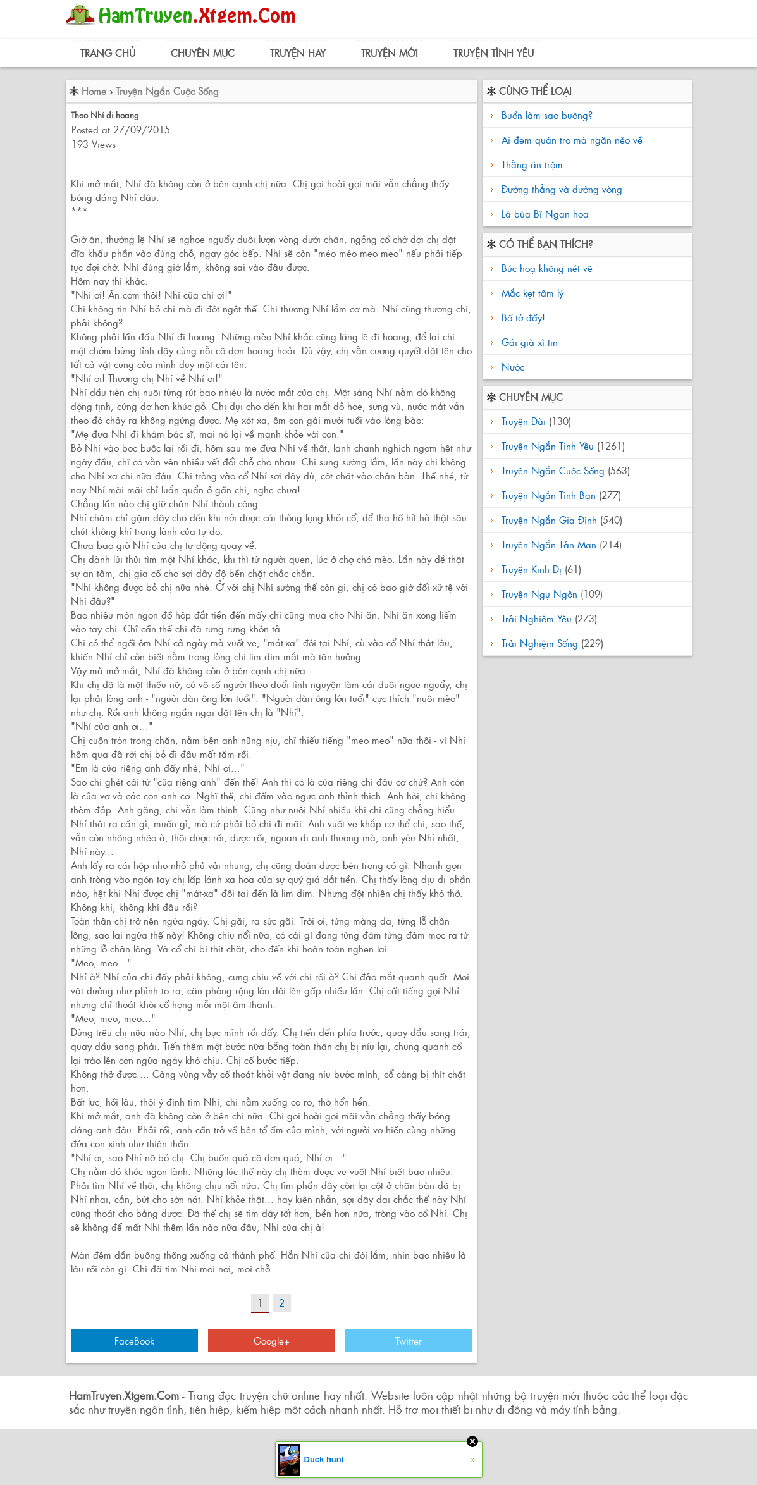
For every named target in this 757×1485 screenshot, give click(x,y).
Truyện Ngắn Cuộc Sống (167, 90)
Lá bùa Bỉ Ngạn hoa (545, 213)
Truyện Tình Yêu (493, 53)
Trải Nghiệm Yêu (537, 618)
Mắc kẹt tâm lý (530, 292)
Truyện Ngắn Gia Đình (549, 519)
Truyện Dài (524, 421)
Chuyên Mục (203, 53)
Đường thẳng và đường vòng (562, 189)
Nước (511, 366)
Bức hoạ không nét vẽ (545, 268)
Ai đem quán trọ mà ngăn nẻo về (572, 139)
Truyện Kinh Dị (532, 569)
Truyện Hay (298, 53)
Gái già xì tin (528, 342)
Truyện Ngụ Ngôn (539, 593)
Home (94, 90)
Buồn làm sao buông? (547, 115)
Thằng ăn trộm (532, 164)
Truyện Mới (389, 53)
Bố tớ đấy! (521, 317)
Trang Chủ (107, 53)
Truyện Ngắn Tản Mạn (549, 544)
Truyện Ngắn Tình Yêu (548, 445)
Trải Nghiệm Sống (540, 643)
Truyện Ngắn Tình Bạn (549, 495)
